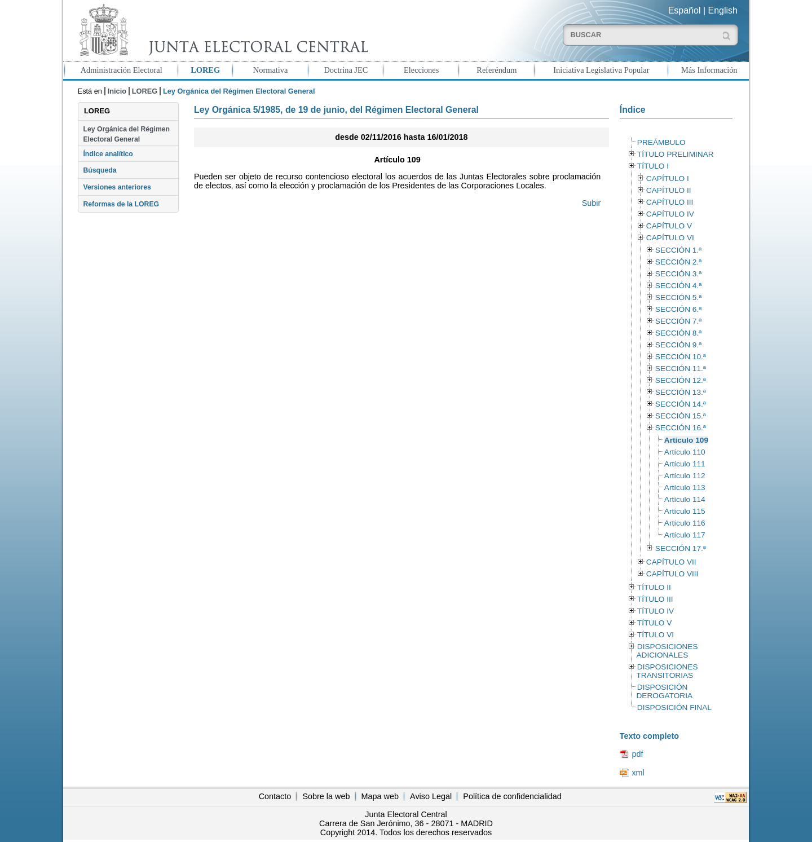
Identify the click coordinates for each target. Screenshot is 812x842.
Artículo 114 (684, 499)
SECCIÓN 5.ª (678, 297)
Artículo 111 (684, 464)
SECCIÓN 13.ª (680, 392)
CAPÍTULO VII (671, 562)
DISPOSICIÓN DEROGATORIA (664, 691)
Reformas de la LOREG (121, 204)
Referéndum (496, 69)
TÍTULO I (653, 166)
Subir (591, 203)
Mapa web (380, 796)
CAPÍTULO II (668, 190)
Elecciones (421, 69)
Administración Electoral (121, 69)
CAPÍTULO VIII (672, 574)
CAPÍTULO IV (670, 214)
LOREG (205, 69)
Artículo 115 (684, 511)
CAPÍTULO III (669, 202)
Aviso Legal (431, 796)
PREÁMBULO (661, 142)
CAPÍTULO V (669, 226)
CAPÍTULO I (667, 178)
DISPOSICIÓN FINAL (674, 707)
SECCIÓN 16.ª (680, 428)
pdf (637, 754)
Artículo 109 (686, 440)
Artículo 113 (684, 487)
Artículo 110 (684, 452)
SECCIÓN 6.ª (678, 309)
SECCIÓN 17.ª (680, 548)
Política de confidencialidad (512, 796)
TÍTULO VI (655, 635)
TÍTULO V (654, 623)
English (723, 10)
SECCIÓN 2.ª (678, 262)
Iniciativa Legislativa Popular (601, 69)
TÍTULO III (655, 599)
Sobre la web (326, 796)
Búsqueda (99, 170)
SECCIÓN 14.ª (680, 404)
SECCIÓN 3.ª (678, 274)
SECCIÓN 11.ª (680, 368)
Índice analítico (108, 154)
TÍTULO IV (655, 611)
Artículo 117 (684, 535)
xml (638, 772)
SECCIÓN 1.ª (678, 250)
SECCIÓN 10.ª (680, 356)
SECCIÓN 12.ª (680, 380)
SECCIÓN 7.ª (678, 321)
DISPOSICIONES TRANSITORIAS (667, 671)
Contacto (275, 796)
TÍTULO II (654, 587)
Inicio (117, 91)
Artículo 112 (684, 475)
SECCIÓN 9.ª (678, 345)
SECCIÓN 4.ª (678, 285)
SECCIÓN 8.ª (678, 333)
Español (684, 10)
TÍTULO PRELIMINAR (675, 154)
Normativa (270, 69)
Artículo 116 (684, 523)
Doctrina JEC (346, 69)
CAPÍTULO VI (670, 237)
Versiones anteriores (117, 187)
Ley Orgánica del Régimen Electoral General (126, 134)
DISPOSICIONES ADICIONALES (667, 650)
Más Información (709, 69)
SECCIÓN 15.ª (680, 416)
